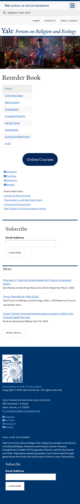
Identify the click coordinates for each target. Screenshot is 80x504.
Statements (12, 109)
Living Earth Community (17, 204)
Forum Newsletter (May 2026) (21, 296)
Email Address (15, 237)
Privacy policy (33, 386)
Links (8, 143)
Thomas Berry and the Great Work (23, 200)
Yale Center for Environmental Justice (25, 208)
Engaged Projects (15, 116)
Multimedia (11, 129)
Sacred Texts (12, 123)
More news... (14, 332)
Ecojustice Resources (17, 136)
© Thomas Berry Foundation (21, 411)
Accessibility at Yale (13, 386)
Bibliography (12, 102)
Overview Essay (14, 95)
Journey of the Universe (17, 195)
